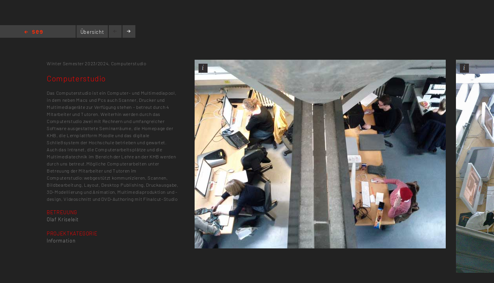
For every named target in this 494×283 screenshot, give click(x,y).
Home (33, 32)
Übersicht (92, 32)
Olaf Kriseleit (63, 219)
